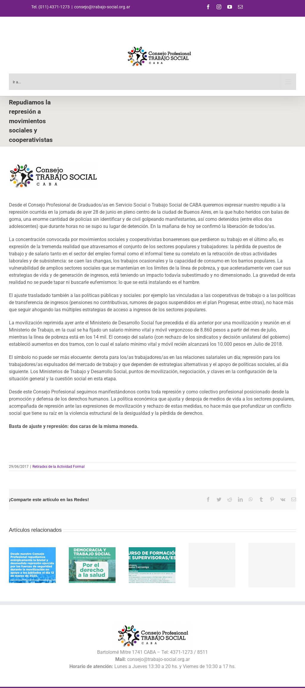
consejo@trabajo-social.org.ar (102, 6)
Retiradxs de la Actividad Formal (58, 467)
